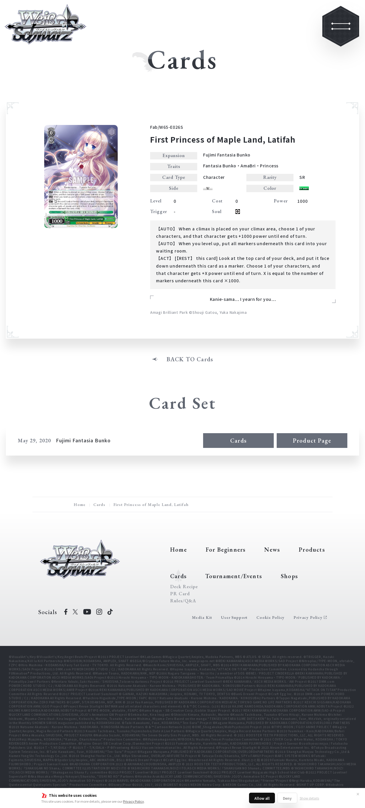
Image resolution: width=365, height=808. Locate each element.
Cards (238, 440)
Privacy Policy (133, 801)
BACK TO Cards (190, 359)
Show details (309, 798)
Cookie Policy (270, 617)
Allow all (262, 798)
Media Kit (202, 617)
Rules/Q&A (183, 600)
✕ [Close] (358, 794)
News (272, 549)
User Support (234, 617)
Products (312, 549)
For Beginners (226, 549)
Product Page (312, 440)
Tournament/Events (233, 576)
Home (79, 504)
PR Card (180, 593)
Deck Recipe (184, 586)
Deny (287, 798)
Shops (289, 576)
